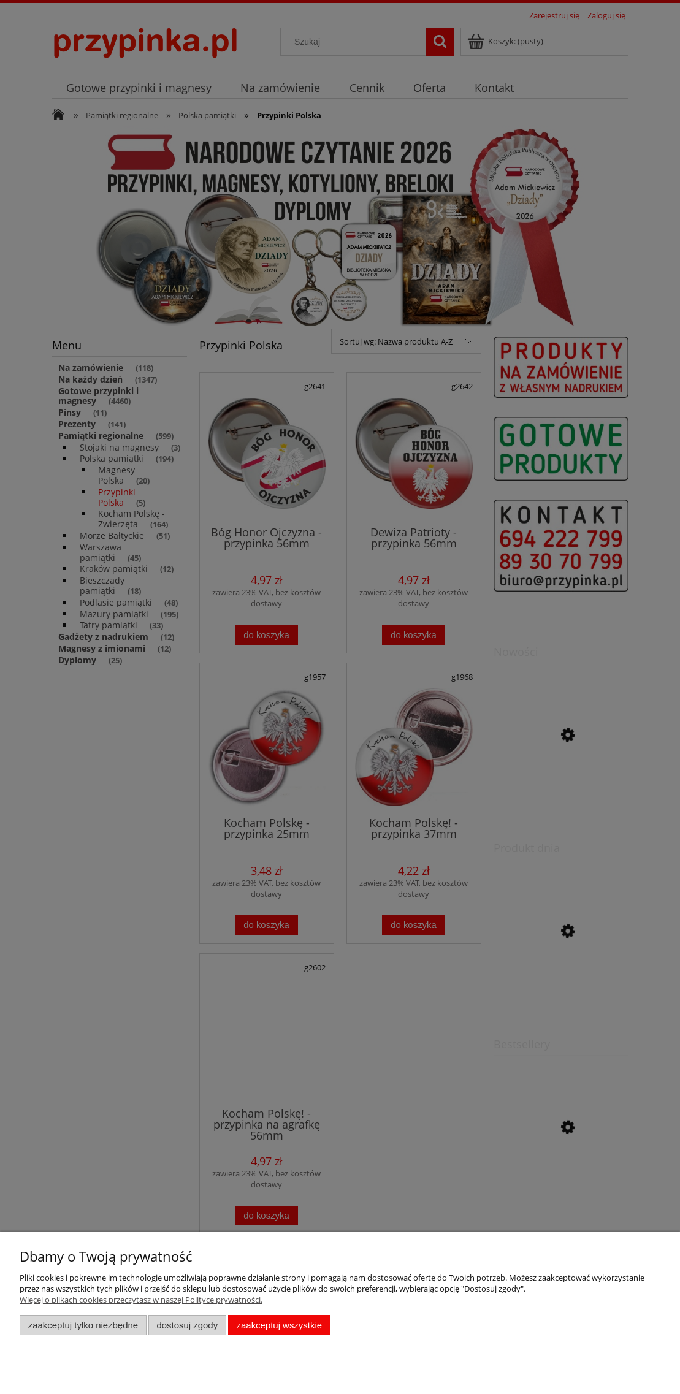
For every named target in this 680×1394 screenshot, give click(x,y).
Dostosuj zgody (187, 1325)
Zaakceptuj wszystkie (279, 1325)
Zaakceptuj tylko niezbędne (83, 1325)
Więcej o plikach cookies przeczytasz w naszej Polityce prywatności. (141, 1299)
